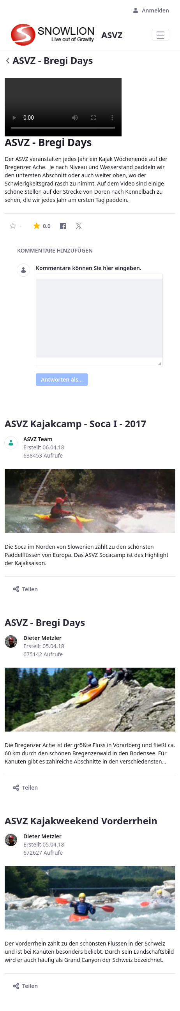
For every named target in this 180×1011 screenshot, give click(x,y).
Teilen (25, 589)
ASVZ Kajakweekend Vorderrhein (81, 820)
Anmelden (150, 10)
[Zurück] (8, 61)
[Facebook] (63, 226)
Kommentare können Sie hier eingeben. (88, 268)
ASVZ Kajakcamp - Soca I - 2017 (75, 423)
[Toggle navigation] (160, 35)
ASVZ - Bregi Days (45, 622)
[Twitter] (78, 226)
